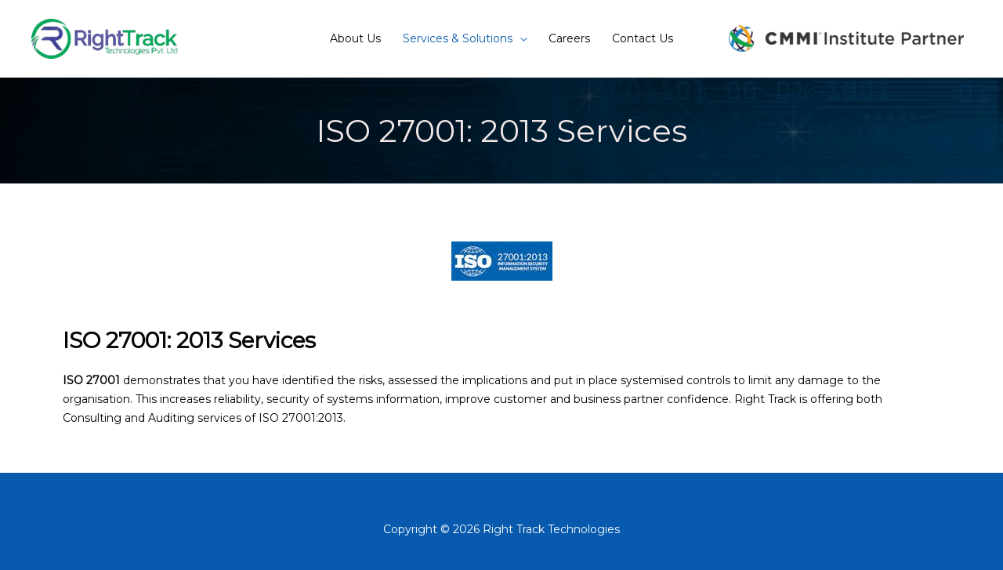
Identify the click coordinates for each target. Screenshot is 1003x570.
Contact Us (642, 38)
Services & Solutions (457, 38)
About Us (355, 38)
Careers (569, 38)
